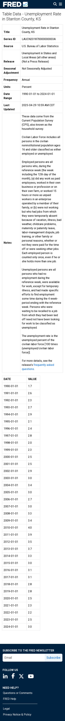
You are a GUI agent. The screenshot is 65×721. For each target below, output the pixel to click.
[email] (24, 657)
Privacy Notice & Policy (17, 714)
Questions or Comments (17, 693)
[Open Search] (55, 4)
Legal (6, 708)
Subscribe (53, 657)
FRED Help (9, 698)
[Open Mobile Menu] (60, 4)
